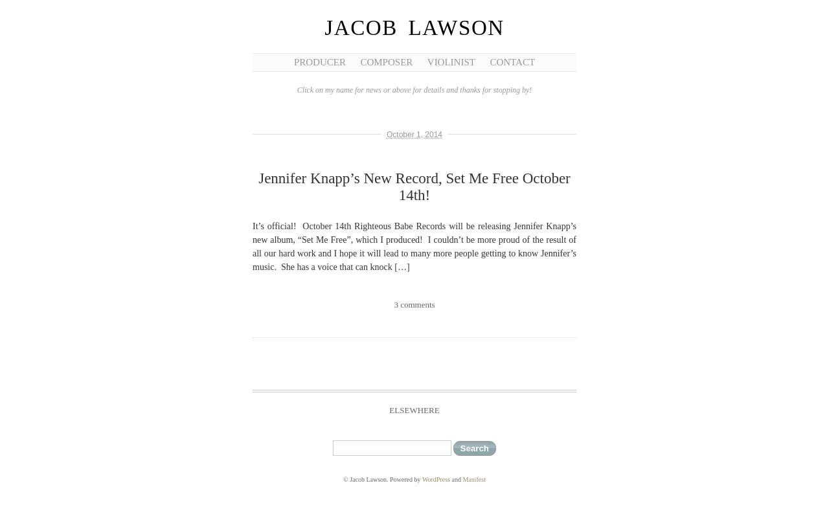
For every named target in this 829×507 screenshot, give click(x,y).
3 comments (414, 305)
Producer (320, 62)
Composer (386, 62)
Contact (512, 62)
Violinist (451, 62)
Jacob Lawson (414, 27)
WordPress (436, 479)
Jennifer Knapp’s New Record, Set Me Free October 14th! (414, 186)
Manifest (474, 479)
